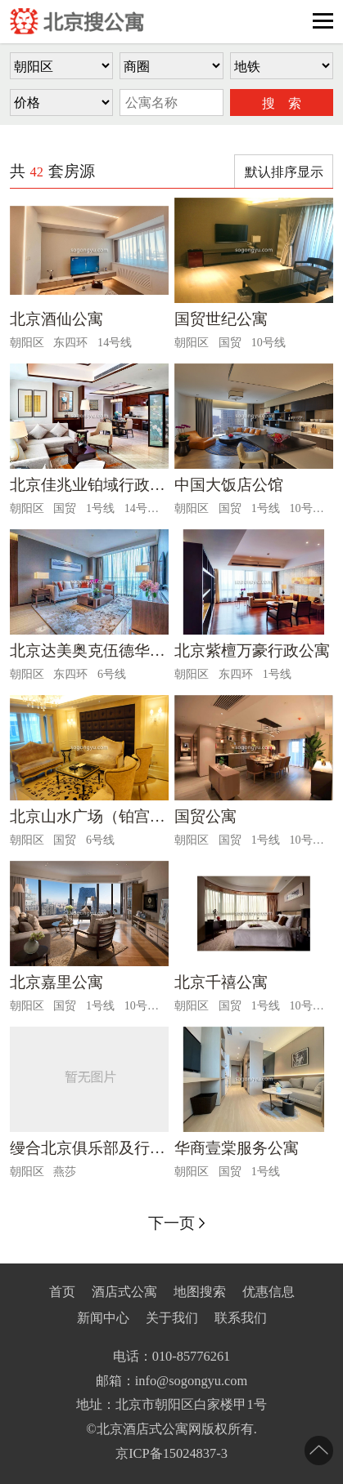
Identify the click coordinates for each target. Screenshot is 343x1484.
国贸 (230, 342)
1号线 (100, 508)
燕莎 (64, 1171)
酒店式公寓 (124, 1291)
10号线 (268, 342)
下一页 (171, 1223)
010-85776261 (191, 1356)
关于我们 (172, 1318)
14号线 (114, 342)
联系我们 (240, 1318)
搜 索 (281, 103)
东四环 (70, 342)
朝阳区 (27, 342)
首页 (62, 1291)
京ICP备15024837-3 (171, 1453)
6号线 (111, 673)
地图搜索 (200, 1291)
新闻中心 (103, 1318)
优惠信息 (268, 1291)
